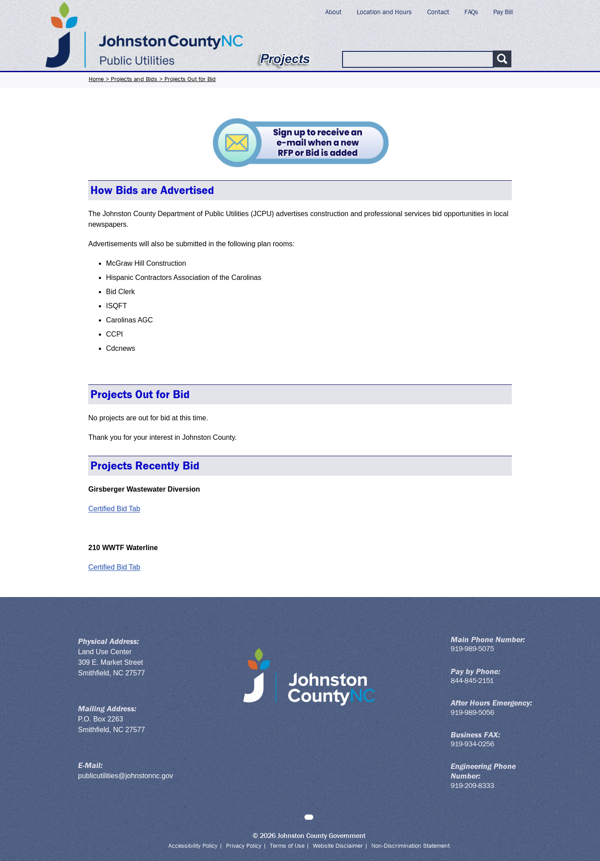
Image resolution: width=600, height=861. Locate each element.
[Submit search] (502, 58)
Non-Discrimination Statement (410, 845)
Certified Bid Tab (114, 508)
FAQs (471, 12)
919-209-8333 (472, 785)
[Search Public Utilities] (418, 59)
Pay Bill (503, 12)
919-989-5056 (472, 712)
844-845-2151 (472, 680)
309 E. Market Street (110, 662)
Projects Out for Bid (190, 79)
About (333, 12)
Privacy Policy (243, 845)
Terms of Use (287, 845)
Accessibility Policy (193, 845)
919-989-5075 (472, 648)
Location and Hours (384, 12)
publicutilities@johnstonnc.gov (125, 776)
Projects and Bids (134, 79)
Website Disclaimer (338, 845)
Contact (438, 12)
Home (96, 79)
